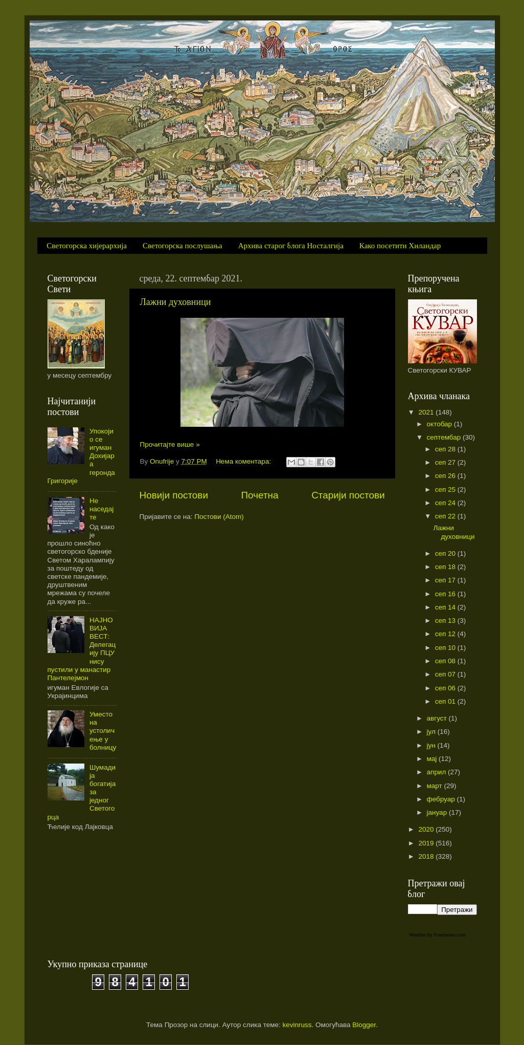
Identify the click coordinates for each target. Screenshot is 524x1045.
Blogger (364, 1025)
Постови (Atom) (218, 516)
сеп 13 (446, 620)
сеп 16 (446, 594)
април (437, 772)
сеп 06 (446, 688)
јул (432, 731)
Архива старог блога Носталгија (291, 246)
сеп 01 (446, 701)
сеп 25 (446, 489)
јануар (438, 812)
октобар (440, 424)
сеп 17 (446, 580)
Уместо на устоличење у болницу (102, 730)
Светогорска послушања (182, 246)
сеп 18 (446, 567)
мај (433, 759)
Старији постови (347, 495)
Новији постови (174, 495)
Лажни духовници (175, 302)
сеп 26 (446, 476)
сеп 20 (446, 553)
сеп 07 (446, 674)
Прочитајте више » (170, 444)
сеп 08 (446, 661)
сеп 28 (446, 449)
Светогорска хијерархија (87, 246)
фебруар (442, 799)
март (435, 786)
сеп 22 (446, 516)
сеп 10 (446, 647)
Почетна (260, 495)
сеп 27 (446, 462)
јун (432, 745)
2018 (427, 856)
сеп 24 (446, 503)
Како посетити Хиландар (400, 246)
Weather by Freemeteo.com (437, 935)
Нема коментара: (244, 461)
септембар (445, 437)
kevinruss (297, 1025)
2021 (427, 412)
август (438, 718)
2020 (427, 829)
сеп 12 (446, 634)
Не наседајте (101, 509)
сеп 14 (446, 607)
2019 (427, 843)
